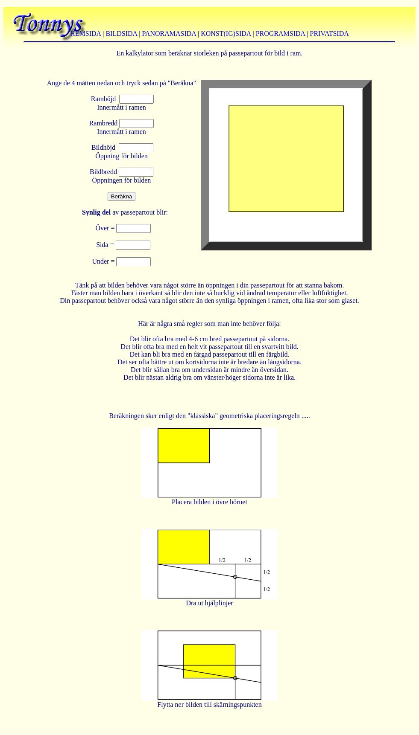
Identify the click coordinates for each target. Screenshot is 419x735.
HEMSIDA (85, 33)
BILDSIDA (121, 33)
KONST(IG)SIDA (226, 33)
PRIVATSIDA (329, 33)
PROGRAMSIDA (280, 33)
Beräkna (121, 196)
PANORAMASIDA (169, 33)
